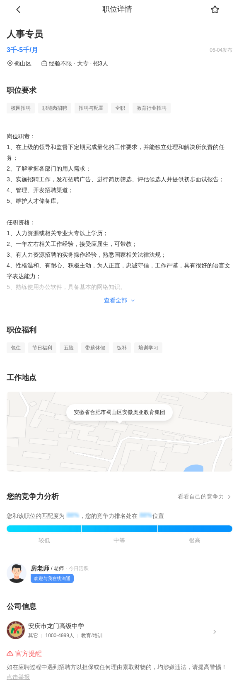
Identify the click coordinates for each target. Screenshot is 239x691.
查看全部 (119, 300)
